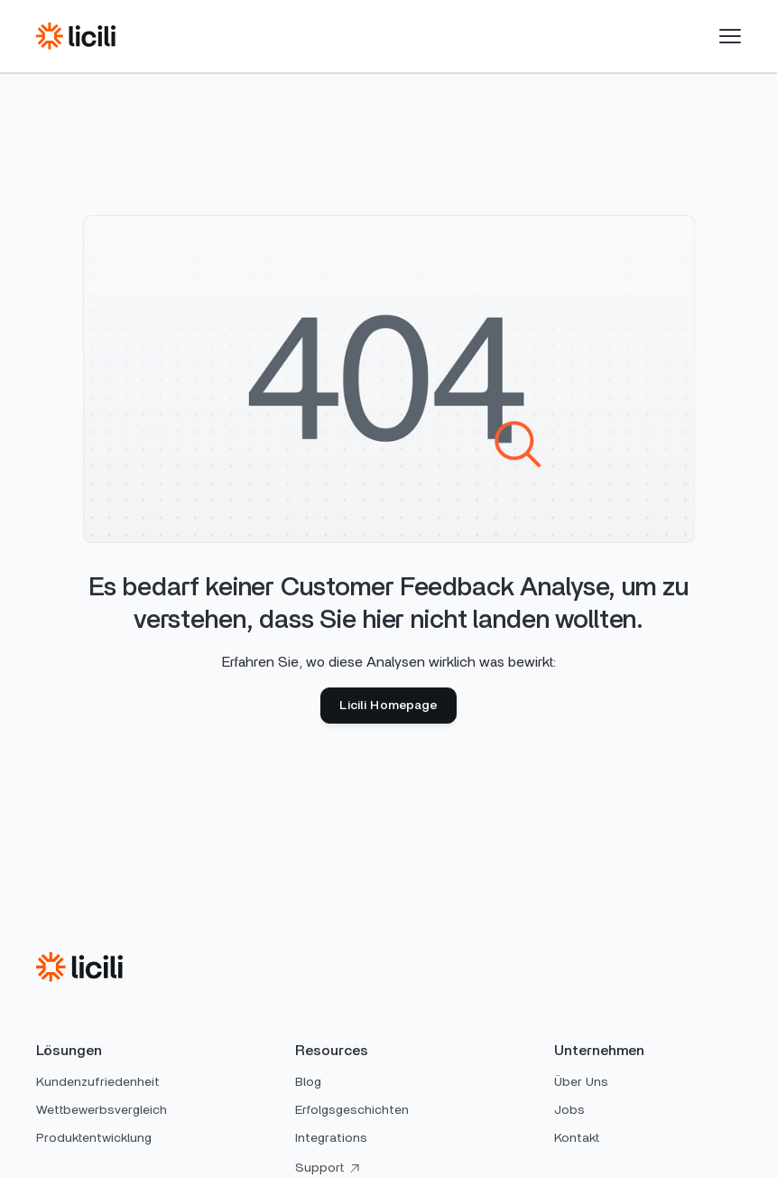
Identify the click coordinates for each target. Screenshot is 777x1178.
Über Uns (581, 1082)
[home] (76, 36)
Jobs (569, 1110)
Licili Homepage (388, 705)
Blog (308, 1082)
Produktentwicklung (94, 1138)
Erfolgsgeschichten (352, 1110)
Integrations (331, 1138)
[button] (730, 36)
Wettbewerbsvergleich (101, 1110)
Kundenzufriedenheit (98, 1082)
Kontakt (576, 1138)
